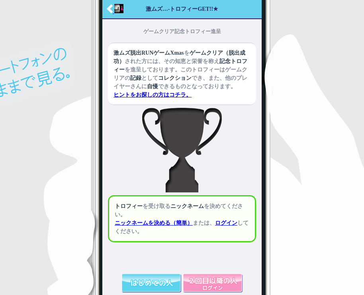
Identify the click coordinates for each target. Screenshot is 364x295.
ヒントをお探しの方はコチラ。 (153, 95)
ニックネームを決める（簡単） (154, 223)
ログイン (226, 223)
